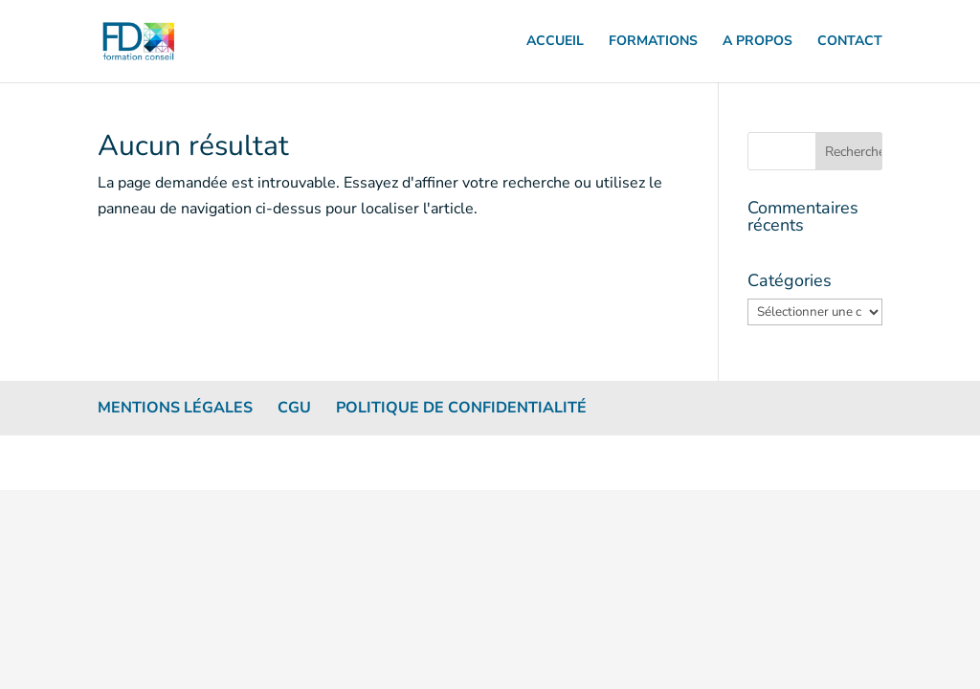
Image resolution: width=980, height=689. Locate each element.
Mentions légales (175, 407)
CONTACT (849, 42)
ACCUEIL (555, 42)
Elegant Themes (179, 462)
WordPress (307, 462)
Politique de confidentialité (461, 407)
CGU (294, 407)
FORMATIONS (653, 42)
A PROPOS (757, 42)
